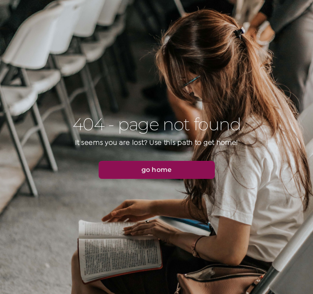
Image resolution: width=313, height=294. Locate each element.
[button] (157, 170)
